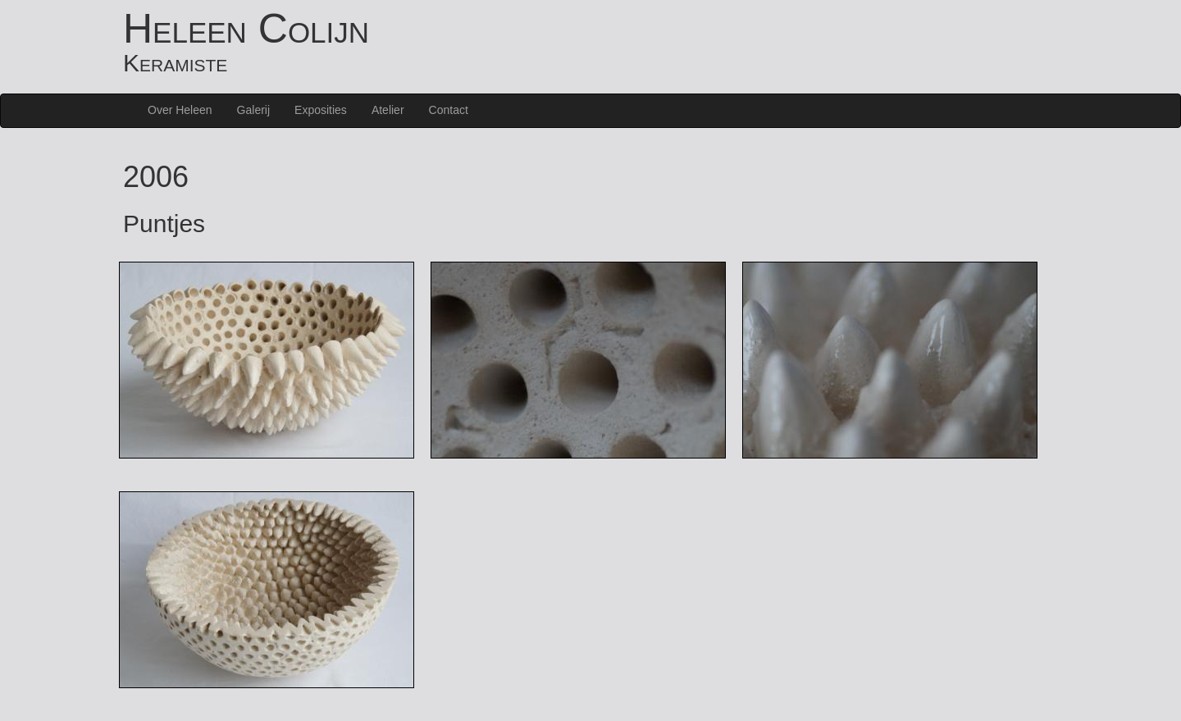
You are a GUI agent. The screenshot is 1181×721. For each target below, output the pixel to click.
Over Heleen (180, 109)
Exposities (320, 109)
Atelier (388, 109)
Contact (448, 109)
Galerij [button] (253, 109)
